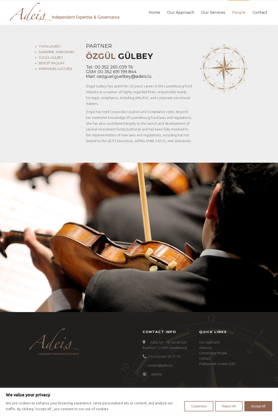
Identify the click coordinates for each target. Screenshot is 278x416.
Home (154, 12)
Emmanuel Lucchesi (55, 69)
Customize (199, 406)
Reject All (229, 406)
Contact (260, 12)
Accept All (258, 406)
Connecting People (213, 353)
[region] (139, 402)
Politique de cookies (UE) (217, 364)
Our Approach (180, 12)
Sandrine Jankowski (56, 52)
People (239, 12)
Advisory (205, 348)
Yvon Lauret (50, 46)
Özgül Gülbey (51, 57)
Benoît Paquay (52, 63)
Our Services (213, 12)
